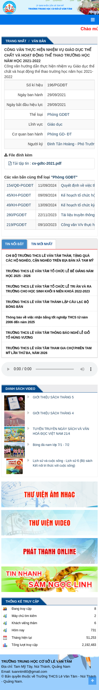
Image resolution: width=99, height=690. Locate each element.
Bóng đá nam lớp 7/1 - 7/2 (51, 445)
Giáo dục (54, 124)
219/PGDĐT (17, 225)
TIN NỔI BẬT (14, 244)
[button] (10, 163)
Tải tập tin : (37, 163)
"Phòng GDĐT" (64, 177)
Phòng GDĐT (58, 114)
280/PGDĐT (17, 215)
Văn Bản (39, 41)
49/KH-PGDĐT (19, 205)
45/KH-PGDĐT (19, 195)
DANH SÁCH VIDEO (20, 389)
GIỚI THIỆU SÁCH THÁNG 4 (53, 413)
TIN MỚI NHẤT (42, 244)
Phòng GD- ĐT (59, 134)
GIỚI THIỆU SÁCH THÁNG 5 (53, 397)
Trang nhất (16, 41)
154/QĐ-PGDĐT (20, 185)
